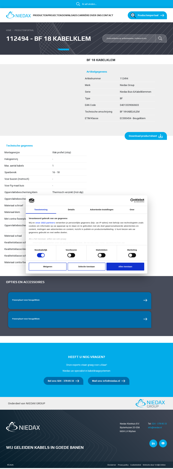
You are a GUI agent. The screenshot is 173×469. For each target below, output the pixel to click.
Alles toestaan (125, 266)
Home (8, 30)
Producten (40, 15)
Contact (107, 15)
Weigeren (47, 266)
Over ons (96, 15)
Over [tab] (132, 209)
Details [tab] (71, 209)
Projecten (55, 15)
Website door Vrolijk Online (154, 466)
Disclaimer (112, 466)
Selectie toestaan (86, 266)
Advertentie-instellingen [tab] (101, 209)
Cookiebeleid (135, 466)
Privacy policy (123, 466)
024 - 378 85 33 (159, 424)
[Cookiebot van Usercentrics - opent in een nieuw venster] (132, 200)
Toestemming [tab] (41, 209)
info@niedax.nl (155, 428)
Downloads (70, 15)
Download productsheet (143, 135)
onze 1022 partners (45, 223)
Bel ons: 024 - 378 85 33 (61, 381)
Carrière (83, 15)
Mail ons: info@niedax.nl (106, 381)
